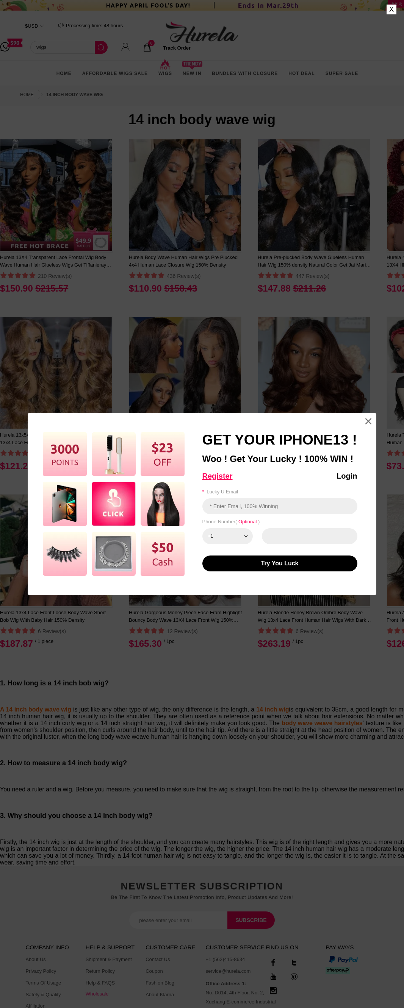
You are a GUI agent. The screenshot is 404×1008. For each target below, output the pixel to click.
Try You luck (280, 563)
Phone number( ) (231, 521)
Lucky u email (220, 492)
